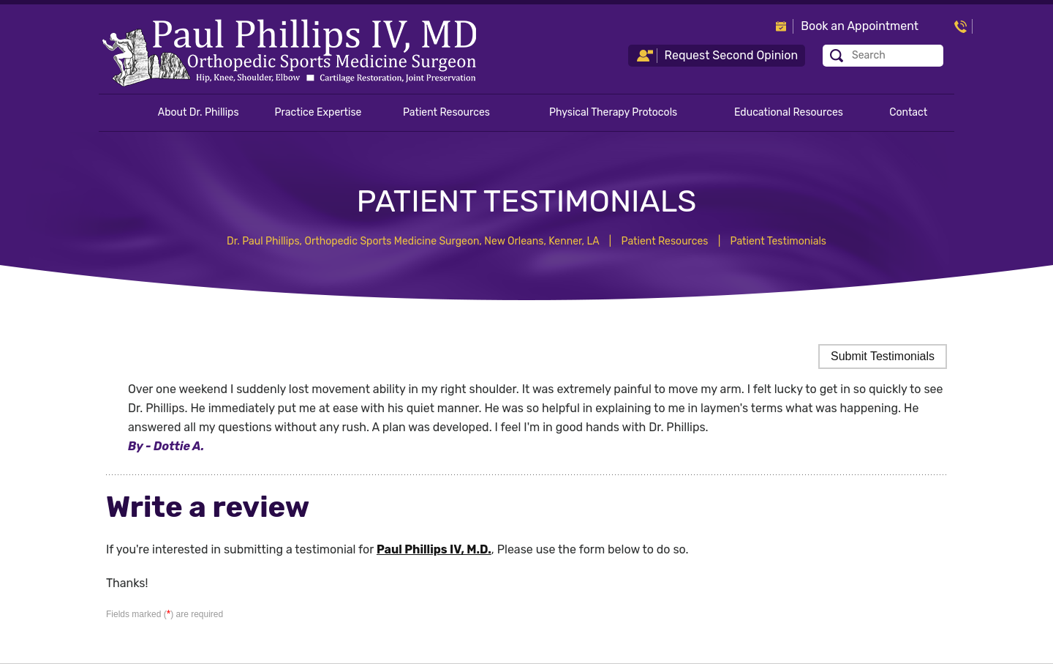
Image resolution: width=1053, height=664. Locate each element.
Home (120, 112)
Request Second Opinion (732, 55)
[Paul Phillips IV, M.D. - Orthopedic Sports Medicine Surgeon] (289, 52)
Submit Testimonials (883, 356)
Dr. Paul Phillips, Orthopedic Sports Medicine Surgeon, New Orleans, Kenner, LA (413, 241)
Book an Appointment (859, 26)
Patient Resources (446, 112)
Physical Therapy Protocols (613, 112)
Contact (908, 112)
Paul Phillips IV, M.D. (434, 549)
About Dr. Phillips (198, 112)
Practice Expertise (318, 112)
